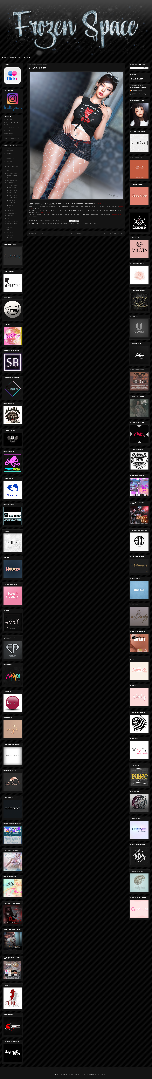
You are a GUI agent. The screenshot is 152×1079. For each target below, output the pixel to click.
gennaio (11, 223)
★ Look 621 (11, 203)
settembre (12, 176)
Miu (76, 223)
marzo (10, 218)
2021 (8, 161)
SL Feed (6, 130)
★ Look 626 (12, 190)
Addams (42, 223)
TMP (36, 205)
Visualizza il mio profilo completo (138, 93)
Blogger (102, 1074)
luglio (10, 182)
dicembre (11, 166)
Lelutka (58, 223)
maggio (11, 213)
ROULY (81, 223)
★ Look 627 (12, 187)
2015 (8, 237)
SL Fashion (138, 90)
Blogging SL (8, 119)
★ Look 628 (12, 185)
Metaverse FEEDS (11, 127)
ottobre (11, 173)
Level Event (68, 223)
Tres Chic (93, 223)
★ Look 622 (12, 200)
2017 (8, 232)
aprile (10, 215)
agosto (11, 180)
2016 (8, 235)
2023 (8, 156)
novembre (12, 169)
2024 (8, 153)
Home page (76, 233)
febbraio (11, 221)
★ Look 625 (12, 192)
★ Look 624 (12, 195)
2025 (8, 150)
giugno (10, 210)
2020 (8, 164)
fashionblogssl (10, 138)
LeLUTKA (38, 203)
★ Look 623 (12, 198)
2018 (8, 229)
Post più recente (38, 233)
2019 (8, 227)
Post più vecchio (113, 233)
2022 (8, 158)
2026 (8, 148)
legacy (50, 223)
